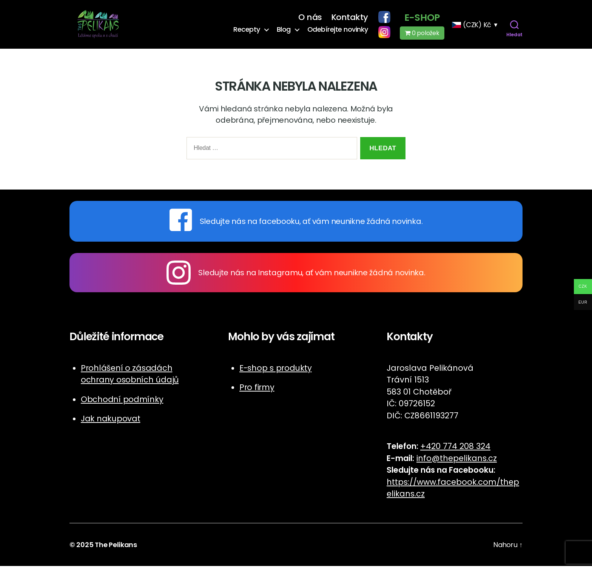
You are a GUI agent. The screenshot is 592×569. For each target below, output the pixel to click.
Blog (284, 31)
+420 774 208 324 (455, 449)
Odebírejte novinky (337, 31)
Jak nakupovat (110, 421)
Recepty (246, 31)
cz (420, 497)
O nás (310, 19)
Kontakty (349, 19)
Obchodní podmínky (122, 402)
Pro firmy (256, 390)
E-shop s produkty (275, 370)
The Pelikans (116, 547)
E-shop (422, 19)
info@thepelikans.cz (456, 461)
